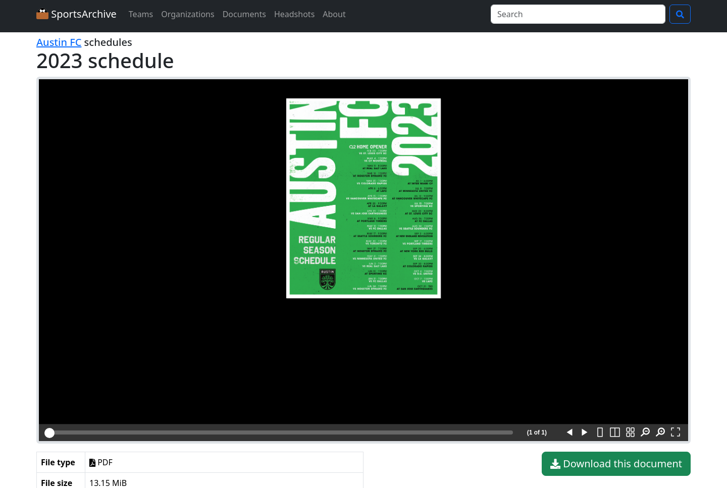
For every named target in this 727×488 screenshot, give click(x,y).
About (334, 14)
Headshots (294, 14)
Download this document (616, 463)
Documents (244, 14)
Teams (141, 14)
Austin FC (58, 42)
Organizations (187, 14)
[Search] (578, 14)
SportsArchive (76, 14)
